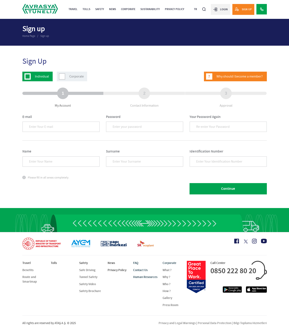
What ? (167, 270)
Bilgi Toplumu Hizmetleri (250, 323)
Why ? (166, 277)
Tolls (86, 9)
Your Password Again (205, 116)
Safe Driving (87, 270)
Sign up (44, 36)
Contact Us (140, 270)
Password (113, 116)
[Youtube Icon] (264, 241)
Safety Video (87, 284)
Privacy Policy (174, 9)
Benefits (27, 270)
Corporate (128, 9)
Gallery (167, 298)
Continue (228, 188)
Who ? (167, 284)
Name (26, 151)
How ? (167, 291)
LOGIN (220, 9)
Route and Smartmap (29, 279)
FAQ (135, 263)
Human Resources (145, 277)
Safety (99, 9)
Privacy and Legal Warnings (177, 323)
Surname (113, 151)
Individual (42, 76)
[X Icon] (245, 241)
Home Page (28, 36)
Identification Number (206, 151)
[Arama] (204, 7)
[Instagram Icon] (254, 241)
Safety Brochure (90, 291)
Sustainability (150, 9)
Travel (73, 9)
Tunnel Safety (88, 277)
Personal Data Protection (214, 323)
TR (195, 9)
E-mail (27, 116)
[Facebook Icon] (236, 241)
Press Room (170, 305)
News (112, 9)
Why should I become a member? (239, 76)
